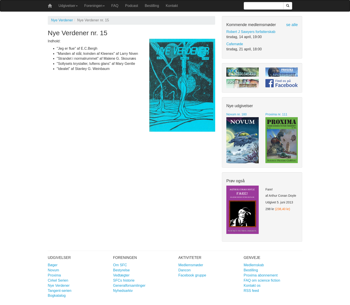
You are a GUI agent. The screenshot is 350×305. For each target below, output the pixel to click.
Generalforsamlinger (129, 285)
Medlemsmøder (190, 265)
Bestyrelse (121, 270)
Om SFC (120, 265)
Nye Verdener (62, 20)
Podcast (131, 6)
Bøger (53, 265)
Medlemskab (254, 265)
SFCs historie (124, 280)
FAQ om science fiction (262, 280)
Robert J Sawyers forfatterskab (250, 32)
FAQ (115, 6)
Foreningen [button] (94, 6)
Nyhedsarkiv (123, 291)
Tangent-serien (59, 291)
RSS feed (251, 291)
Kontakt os (252, 285)
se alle (292, 25)
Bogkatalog (57, 295)
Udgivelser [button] (68, 6)
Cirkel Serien (58, 280)
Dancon (184, 270)
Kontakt (172, 6)
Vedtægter (121, 275)
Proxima (54, 275)
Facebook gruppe (192, 275)
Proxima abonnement (261, 275)
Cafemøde (234, 44)
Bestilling (152, 6)
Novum (53, 270)
